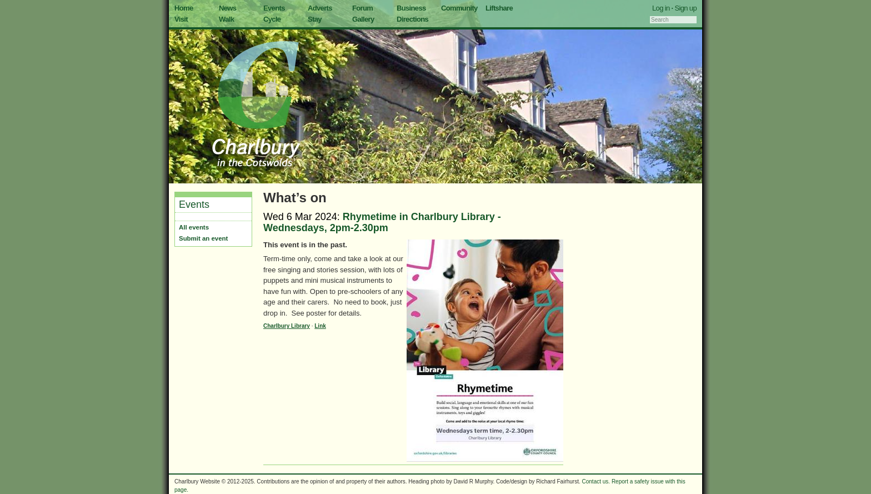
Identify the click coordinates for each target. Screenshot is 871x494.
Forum (362, 8)
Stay (315, 19)
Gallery (363, 19)
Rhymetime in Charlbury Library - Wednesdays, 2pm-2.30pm (382, 222)
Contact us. (596, 481)
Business (411, 8)
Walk (226, 19)
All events (194, 227)
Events (274, 8)
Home (183, 8)
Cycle (272, 19)
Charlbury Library (286, 326)
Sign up (685, 8)
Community (459, 8)
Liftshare (499, 8)
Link (320, 326)
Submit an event (203, 238)
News (227, 8)
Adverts (320, 8)
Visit (181, 19)
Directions (412, 19)
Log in (661, 8)
